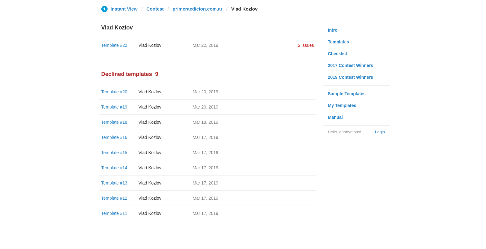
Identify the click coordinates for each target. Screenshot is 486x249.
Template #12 (114, 198)
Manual (335, 117)
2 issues (306, 45)
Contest (155, 8)
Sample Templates (347, 93)
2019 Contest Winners (350, 77)
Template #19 (114, 106)
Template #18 (114, 122)
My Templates (342, 105)
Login (380, 132)
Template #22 (114, 45)
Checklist (337, 53)
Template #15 (114, 152)
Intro (333, 30)
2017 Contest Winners (350, 65)
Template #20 (114, 91)
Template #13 (114, 182)
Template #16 (114, 137)
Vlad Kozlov (150, 45)
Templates (338, 41)
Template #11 (114, 213)
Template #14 (114, 167)
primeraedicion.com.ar (198, 8)
